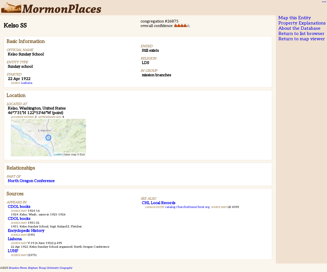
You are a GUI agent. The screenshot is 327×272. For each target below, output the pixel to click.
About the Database (299, 28)
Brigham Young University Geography (50, 267)
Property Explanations (302, 23)
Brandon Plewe (18, 267)
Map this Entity (294, 18)
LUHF (13, 251)
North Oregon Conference (31, 181)
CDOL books (19, 206)
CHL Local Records (158, 203)
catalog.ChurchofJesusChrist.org (187, 207)
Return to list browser (301, 33)
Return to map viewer (301, 39)
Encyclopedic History (26, 230)
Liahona (26, 83)
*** (323, 3)
